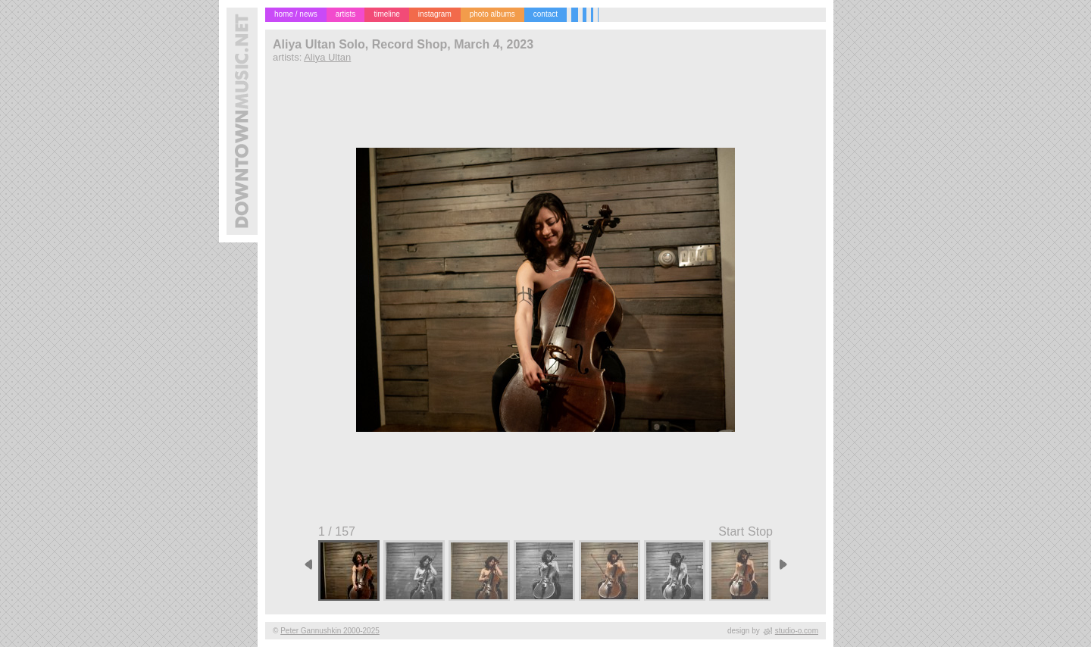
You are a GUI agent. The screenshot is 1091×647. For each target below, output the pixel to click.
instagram (435, 14)
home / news (295, 14)
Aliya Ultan (327, 57)
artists (346, 14)
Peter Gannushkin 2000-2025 (330, 631)
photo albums (492, 14)
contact (545, 14)
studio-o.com (796, 631)
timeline (386, 14)
